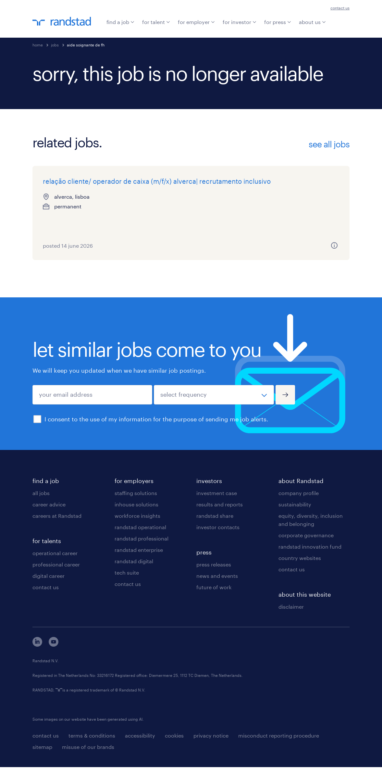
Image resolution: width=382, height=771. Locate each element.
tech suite (127, 576)
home (37, 45)
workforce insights (137, 519)
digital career (48, 580)
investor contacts (218, 531)
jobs (55, 45)
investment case (216, 497)
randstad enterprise (139, 554)
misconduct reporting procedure (278, 739)
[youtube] (53, 648)
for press (277, 22)
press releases (213, 568)
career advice (49, 508)
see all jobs (329, 144)
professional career (56, 568)
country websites (299, 562)
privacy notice (210, 739)
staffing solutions (136, 497)
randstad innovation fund (309, 550)
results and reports (219, 508)
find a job (120, 22)
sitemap (42, 751)
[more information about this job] (115, 249)
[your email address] (92, 398)
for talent (156, 22)
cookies (174, 739)
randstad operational (140, 531)
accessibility (140, 739)
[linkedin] (37, 648)
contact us (340, 8)
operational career (55, 557)
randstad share (214, 519)
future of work (213, 591)
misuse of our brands (88, 751)
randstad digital (134, 565)
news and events (217, 580)
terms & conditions (91, 739)
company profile (298, 497)
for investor (239, 22)
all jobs (41, 497)
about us (312, 22)
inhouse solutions (136, 508)
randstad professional (141, 542)
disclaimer (291, 610)
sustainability (294, 508)
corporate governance (306, 539)
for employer (196, 22)
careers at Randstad (56, 519)
